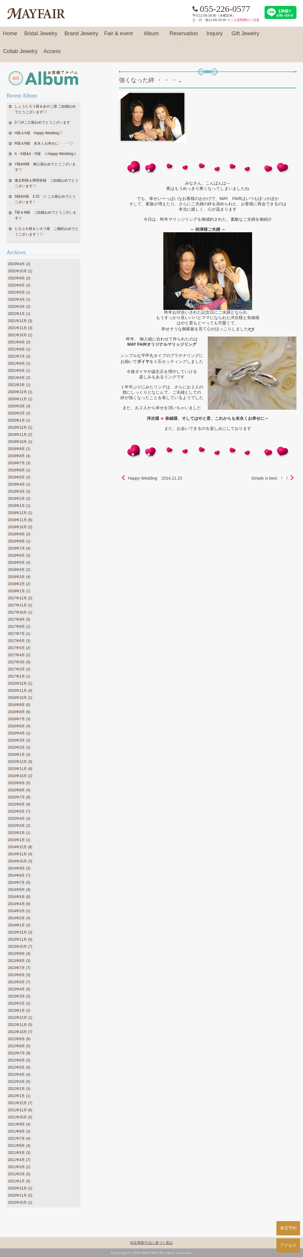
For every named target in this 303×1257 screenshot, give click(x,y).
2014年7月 (16, 882)
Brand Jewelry (81, 36)
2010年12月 (17, 1188)
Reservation (184, 36)
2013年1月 (16, 1010)
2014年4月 (16, 904)
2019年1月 (16, 506)
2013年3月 (16, 996)
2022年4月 (16, 299)
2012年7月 (16, 1053)
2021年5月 (16, 371)
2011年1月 (16, 1181)
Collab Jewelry (20, 54)
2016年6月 (16, 726)
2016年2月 (16, 747)
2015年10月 (17, 776)
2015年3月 (16, 826)
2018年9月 (16, 534)
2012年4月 (16, 1074)
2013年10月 (17, 946)
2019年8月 (16, 456)
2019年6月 (16, 470)
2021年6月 (16, 363)
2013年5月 (16, 982)
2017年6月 (16, 641)
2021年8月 (16, 349)
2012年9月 (16, 1039)
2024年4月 (16, 264)
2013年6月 (16, 975)
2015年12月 (17, 762)
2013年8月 (16, 961)
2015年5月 (16, 811)
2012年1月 (16, 1096)
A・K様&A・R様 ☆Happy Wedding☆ (46, 154)
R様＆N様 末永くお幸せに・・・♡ (44, 143)
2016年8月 (16, 712)
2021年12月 (17, 321)
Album (151, 36)
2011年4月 (16, 1160)
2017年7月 (16, 634)
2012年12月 (17, 1018)
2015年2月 (16, 833)
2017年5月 (16, 648)
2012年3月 (16, 1082)
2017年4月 (16, 655)
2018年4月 (16, 570)
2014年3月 (16, 911)
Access (52, 54)
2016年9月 (16, 705)
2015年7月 (16, 797)
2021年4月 (16, 378)
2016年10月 (17, 698)
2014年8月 (16, 875)
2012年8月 (16, 1046)
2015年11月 (17, 769)
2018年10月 (17, 527)
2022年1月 (16, 314)
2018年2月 (16, 584)
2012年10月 (17, 1032)
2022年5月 (16, 292)
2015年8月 (16, 790)
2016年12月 (17, 683)
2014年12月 (17, 847)
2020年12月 (17, 392)
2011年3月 (16, 1167)
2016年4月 (16, 733)
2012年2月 (16, 1089)
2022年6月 (16, 285)
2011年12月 (17, 1103)
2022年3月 (16, 307)
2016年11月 (17, 690)
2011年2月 (16, 1174)
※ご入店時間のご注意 (243, 20)
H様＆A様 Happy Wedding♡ (38, 133)
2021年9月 (16, 342)
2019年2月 (16, 499)
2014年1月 (16, 925)
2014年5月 (16, 897)
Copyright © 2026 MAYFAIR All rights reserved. (151, 1253)
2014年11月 (17, 854)
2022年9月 (16, 278)
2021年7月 (16, 356)
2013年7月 (16, 968)
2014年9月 (16, 868)
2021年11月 (17, 328)
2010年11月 (17, 1195)
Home (10, 36)
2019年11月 (17, 435)
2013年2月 (16, 1003)
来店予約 (288, 1228)
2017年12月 (17, 598)
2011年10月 (17, 1117)
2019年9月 (16, 449)
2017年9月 (16, 619)
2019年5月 (16, 477)
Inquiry (214, 36)
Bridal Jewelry (41, 36)
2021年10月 (17, 335)
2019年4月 (16, 484)
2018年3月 (16, 577)
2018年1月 (16, 591)
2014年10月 (17, 861)
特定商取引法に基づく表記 (151, 1243)
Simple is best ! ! (269, 478)
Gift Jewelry (245, 36)
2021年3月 (16, 385)
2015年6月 (16, 804)
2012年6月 (16, 1060)
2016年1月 (16, 754)
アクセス (288, 1245)
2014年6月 (16, 890)
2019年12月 (17, 427)
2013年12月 (17, 932)
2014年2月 (16, 918)
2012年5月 (16, 1067)
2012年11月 (17, 1025)
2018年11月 (17, 520)
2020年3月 (16, 406)
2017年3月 (16, 662)
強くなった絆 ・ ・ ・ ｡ (150, 80)
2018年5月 (16, 563)
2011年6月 (16, 1146)
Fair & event (118, 36)
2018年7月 (16, 548)
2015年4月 (16, 818)
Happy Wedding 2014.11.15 (155, 478)
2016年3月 (16, 740)
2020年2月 (16, 413)
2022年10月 (17, 271)
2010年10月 (17, 1202)
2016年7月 (16, 719)
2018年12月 (17, 513)
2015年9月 (16, 783)
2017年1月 (16, 676)
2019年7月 (16, 463)
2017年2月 (16, 669)
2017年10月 (17, 612)
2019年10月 (17, 442)
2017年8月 (16, 627)
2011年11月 (17, 1110)
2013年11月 (17, 939)
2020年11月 (17, 399)
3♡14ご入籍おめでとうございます (42, 122)
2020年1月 (16, 420)
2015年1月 (16, 840)
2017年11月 (17, 605)
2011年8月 (16, 1131)
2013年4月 (16, 989)
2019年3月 (16, 491)
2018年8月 (16, 541)
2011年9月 (16, 1124)
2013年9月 (16, 954)
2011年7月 (16, 1138)
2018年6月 (16, 555)
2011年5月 (16, 1153)
